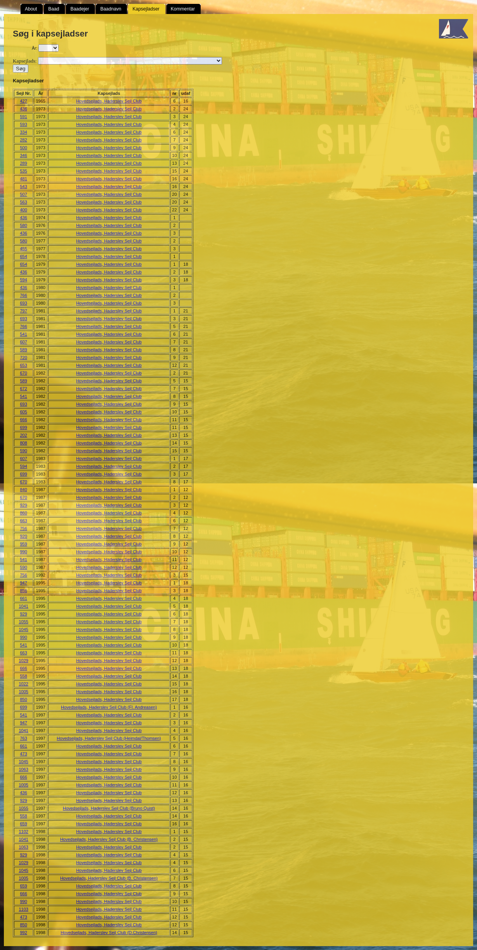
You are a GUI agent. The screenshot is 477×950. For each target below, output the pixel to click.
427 (23, 101)
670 (23, 373)
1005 (23, 691)
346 (23, 155)
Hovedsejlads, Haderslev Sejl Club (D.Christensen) (109, 932)
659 (23, 823)
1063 (23, 769)
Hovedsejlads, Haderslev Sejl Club (109, 101)
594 (23, 279)
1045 (23, 629)
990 (23, 551)
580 (23, 225)
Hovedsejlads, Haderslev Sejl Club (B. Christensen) (109, 839)
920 (23, 536)
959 (23, 544)
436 (23, 108)
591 (23, 116)
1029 (23, 660)
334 (23, 132)
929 (23, 505)
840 (23, 489)
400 (23, 209)
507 (23, 194)
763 (23, 738)
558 (23, 676)
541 (23, 334)
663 (23, 520)
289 (23, 163)
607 (23, 342)
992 (23, 932)
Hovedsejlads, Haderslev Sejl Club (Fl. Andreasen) (109, 707)
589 (23, 349)
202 (23, 435)
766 (23, 295)
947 (23, 582)
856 (23, 590)
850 (23, 699)
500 (23, 147)
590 (23, 450)
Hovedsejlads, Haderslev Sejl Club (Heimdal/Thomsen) (109, 738)
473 (23, 753)
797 (23, 311)
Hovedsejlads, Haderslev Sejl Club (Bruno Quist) (109, 808)
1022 (23, 684)
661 (23, 598)
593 (23, 124)
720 (23, 357)
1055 (23, 621)
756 (23, 528)
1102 (23, 831)
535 (23, 171)
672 (23, 388)
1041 (23, 606)
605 (23, 412)
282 (23, 140)
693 (23, 303)
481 (23, 178)
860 (23, 513)
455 (23, 248)
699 (23, 427)
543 (23, 186)
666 (23, 419)
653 (23, 365)
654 (23, 256)
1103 (23, 909)
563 (23, 202)
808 (23, 443)
